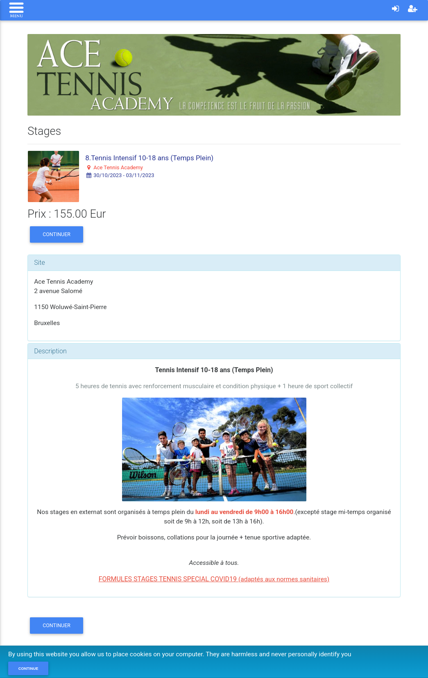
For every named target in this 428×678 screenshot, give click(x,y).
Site (39, 262)
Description (50, 351)
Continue (28, 669)
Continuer (56, 234)
